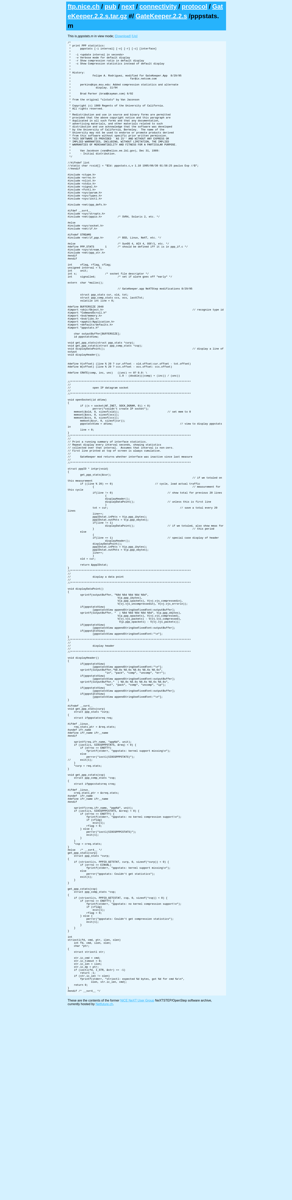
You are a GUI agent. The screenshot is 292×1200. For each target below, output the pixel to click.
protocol (194, 6)
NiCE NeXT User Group (137, 1191)
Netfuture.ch (104, 1195)
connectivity (158, 6)
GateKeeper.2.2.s (161, 16)
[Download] (123, 36)
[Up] (135, 36)
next (128, 6)
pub (110, 6)
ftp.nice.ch (84, 6)
